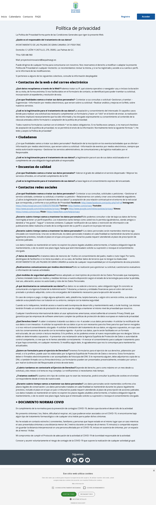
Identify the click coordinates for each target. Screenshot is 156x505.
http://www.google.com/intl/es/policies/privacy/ (38, 208)
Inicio (4, 16)
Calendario (15, 16)
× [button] (154, 471)
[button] (78, 499)
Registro (125, 16)
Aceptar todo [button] (68, 494)
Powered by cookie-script (78, 503)
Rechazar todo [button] (87, 494)
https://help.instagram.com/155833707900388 (37, 205)
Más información (78, 483)
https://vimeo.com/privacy (28, 211)
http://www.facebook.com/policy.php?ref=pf (101, 202)
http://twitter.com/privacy (80, 205)
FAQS (38, 16)
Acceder (146, 16)
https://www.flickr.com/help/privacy (63, 211)
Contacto (28, 16)
